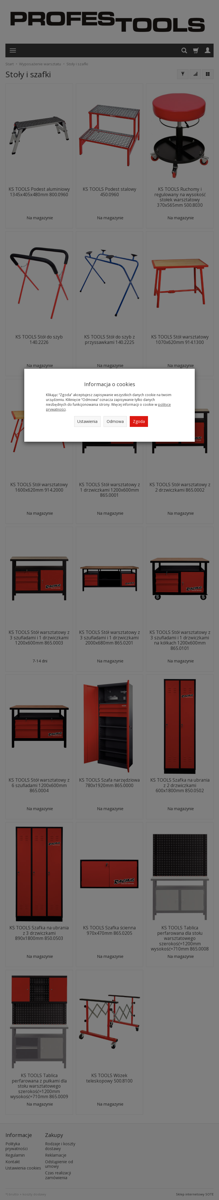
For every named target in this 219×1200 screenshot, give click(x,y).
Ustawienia (87, 421)
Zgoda (139, 421)
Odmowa (115, 421)
